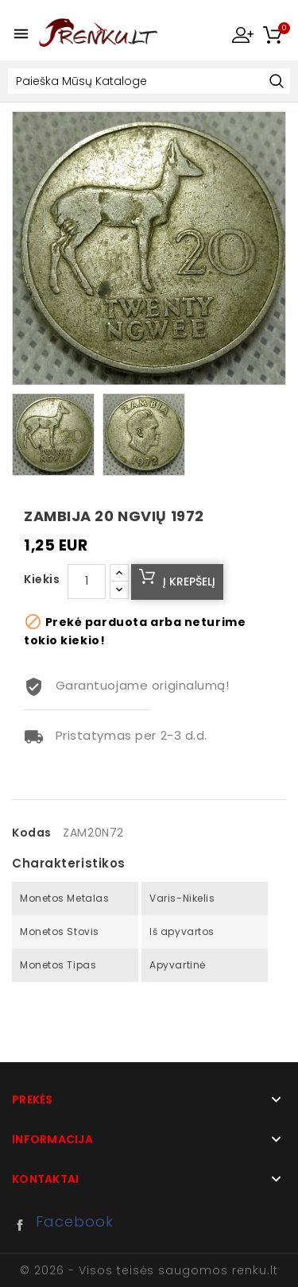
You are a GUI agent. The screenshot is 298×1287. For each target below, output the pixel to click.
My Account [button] (242, 34)
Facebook (24, 1225)
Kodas (32, 833)
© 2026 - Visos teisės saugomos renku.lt (148, 1270)
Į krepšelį (189, 581)
